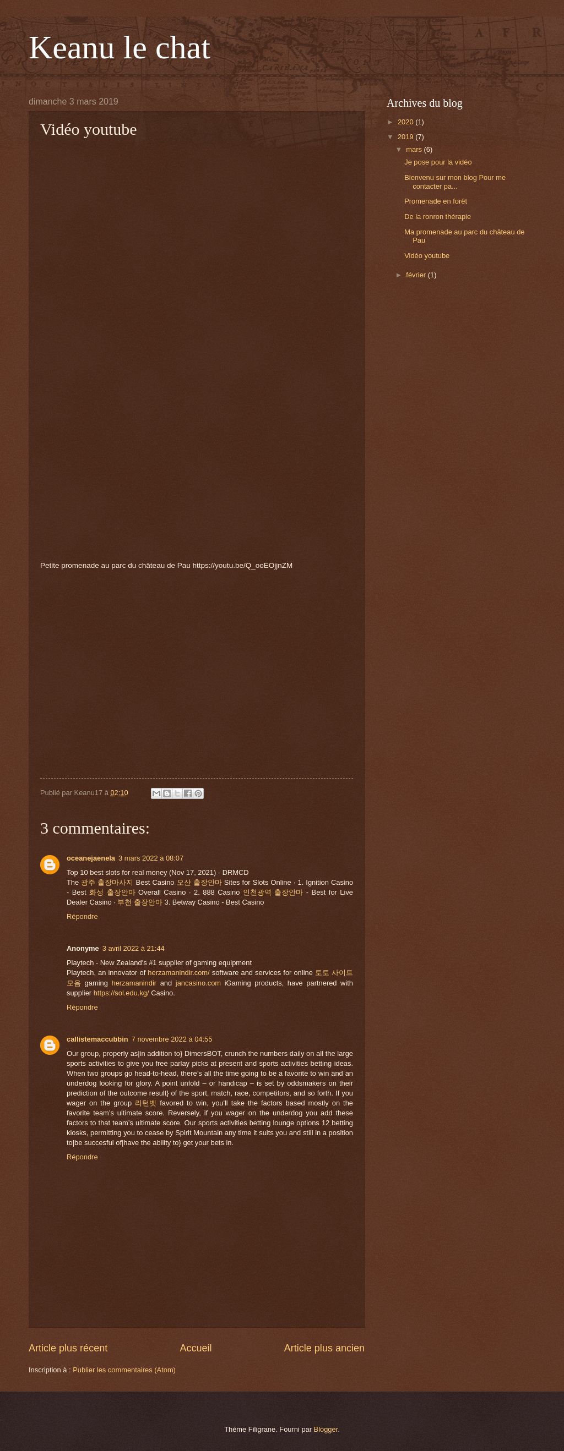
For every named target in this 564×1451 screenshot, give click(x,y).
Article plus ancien (324, 1348)
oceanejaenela (91, 858)
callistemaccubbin (97, 1039)
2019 (406, 137)
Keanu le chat (119, 47)
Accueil (196, 1348)
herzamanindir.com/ (178, 972)
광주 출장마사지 (107, 882)
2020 (406, 122)
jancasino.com (198, 983)
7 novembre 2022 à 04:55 (172, 1039)
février (416, 275)
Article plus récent (68, 1348)
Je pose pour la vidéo (437, 162)
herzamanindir (133, 983)
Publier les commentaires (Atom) (124, 1370)
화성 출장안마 (112, 892)
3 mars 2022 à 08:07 (150, 858)
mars (415, 149)
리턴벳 (145, 1103)
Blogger (326, 1429)
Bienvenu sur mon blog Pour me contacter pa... (455, 181)
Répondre (82, 916)
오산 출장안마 (199, 882)
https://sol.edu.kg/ (121, 993)
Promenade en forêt (435, 201)
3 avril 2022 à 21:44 (133, 948)
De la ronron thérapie (437, 216)
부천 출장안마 (139, 902)
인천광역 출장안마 (273, 892)
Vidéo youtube (426, 255)
